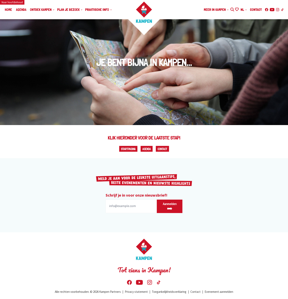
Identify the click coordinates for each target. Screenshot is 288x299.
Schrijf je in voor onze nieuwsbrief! (136, 195)
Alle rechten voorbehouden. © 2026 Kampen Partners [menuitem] (88, 292)
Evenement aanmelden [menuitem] (219, 292)
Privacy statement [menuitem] (136, 292)
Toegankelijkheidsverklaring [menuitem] (169, 292)
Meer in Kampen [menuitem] (216, 9)
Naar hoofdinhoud (12, 2)
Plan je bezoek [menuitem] (70, 9)
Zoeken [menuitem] (232, 9)
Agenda (146, 149)
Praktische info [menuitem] (98, 9)
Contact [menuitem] (256, 9)
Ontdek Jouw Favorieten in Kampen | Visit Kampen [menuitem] (237, 9)
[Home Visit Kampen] (144, 12)
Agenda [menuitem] (21, 9)
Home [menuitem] (8, 9)
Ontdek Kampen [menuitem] (42, 9)
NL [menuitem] (244, 9)
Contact (162, 149)
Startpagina (128, 149)
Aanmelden (170, 206)
